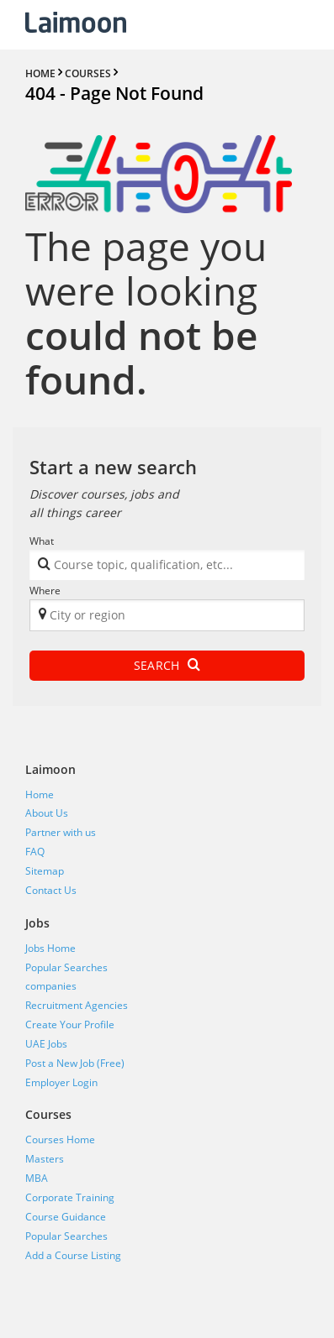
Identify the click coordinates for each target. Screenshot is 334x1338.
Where (45, 590)
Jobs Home (50, 948)
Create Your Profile (69, 1024)
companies (51, 986)
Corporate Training (69, 1197)
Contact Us (51, 890)
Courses (48, 1114)
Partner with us (60, 832)
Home (39, 794)
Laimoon (50, 769)
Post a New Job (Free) (75, 1063)
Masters (44, 1159)
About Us (46, 813)
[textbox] (163, 568)
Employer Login (61, 1082)
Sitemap (44, 871)
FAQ (35, 851)
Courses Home (60, 1139)
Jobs (37, 923)
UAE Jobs (46, 1044)
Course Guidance (65, 1217)
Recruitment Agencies (76, 1005)
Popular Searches (66, 967)
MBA (36, 1178)
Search (167, 665)
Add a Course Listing (73, 1255)
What (41, 541)
